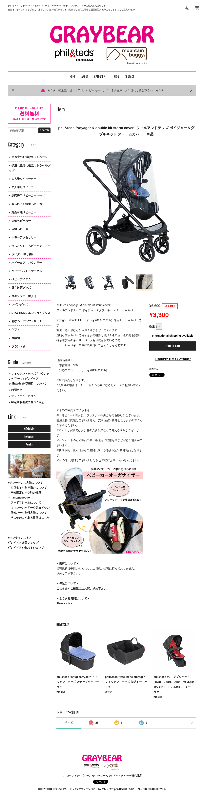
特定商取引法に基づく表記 (27, 402)
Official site (29, 428)
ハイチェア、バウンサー (26, 262)
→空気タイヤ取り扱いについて (27, 487)
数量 (152, 326)
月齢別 (15, 338)
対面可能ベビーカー (23, 212)
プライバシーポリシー (25, 396)
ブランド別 (18, 346)
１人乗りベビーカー (23, 178)
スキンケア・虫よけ (23, 296)
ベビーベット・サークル (26, 270)
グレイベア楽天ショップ (23, 542)
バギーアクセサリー (23, 237)
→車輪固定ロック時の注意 (24, 492)
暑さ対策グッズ (21, 287)
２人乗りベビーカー (23, 187)
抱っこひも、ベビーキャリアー (30, 245)
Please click (64, 603)
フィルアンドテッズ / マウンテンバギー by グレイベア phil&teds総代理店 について (29, 378)
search (44, 130)
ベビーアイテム (21, 279)
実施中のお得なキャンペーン (29, 156)
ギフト (15, 329)
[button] (101, 77)
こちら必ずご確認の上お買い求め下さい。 (82, 588)
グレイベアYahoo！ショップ (26, 547)
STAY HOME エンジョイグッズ (31, 312)
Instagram (29, 436)
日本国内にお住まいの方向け (173, 359)
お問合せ (16, 389)
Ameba (29, 444)
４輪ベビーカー (21, 229)
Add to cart (172, 345)
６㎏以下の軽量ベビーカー (28, 204)
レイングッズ (19, 304)
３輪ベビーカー (21, 220)
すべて (69, 722)
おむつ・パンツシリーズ (26, 321)
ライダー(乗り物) (22, 254)
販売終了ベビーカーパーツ (28, 195)
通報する (153, 369)
